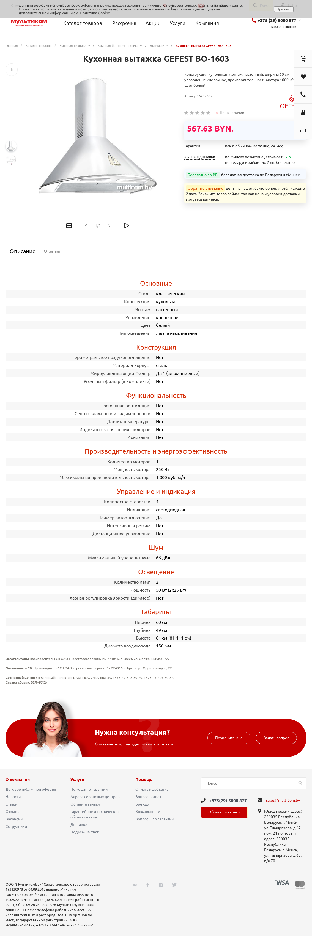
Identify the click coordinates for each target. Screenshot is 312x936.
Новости (13, 796)
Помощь (143, 779)
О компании (18, 779)
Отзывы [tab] (52, 251)
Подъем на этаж (84, 832)
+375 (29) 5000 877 (277, 20)
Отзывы (13, 811)
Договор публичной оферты (31, 789)
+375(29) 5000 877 (228, 800)
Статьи (11, 804)
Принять (283, 9)
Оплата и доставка (151, 789)
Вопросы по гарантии (154, 819)
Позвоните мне (229, 738)
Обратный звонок (224, 812)
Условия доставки (199, 157)
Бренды (142, 804)
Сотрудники (16, 826)
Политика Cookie (95, 13)
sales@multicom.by (283, 800)
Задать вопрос (276, 738)
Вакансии (14, 819)
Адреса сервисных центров (95, 796)
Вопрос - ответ (148, 796)
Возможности (147, 811)
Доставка (78, 824)
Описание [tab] (22, 251)
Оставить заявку (85, 804)
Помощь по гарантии (89, 789)
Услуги (77, 779)
